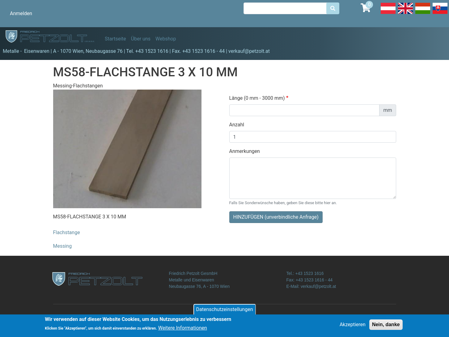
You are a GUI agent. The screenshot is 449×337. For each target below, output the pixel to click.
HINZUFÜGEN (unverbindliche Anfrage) (276, 217)
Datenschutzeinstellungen (224, 311)
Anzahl (236, 125)
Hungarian (422, 13)
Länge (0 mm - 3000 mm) (257, 98)
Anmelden (21, 13)
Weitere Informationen (182, 330)
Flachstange (66, 232)
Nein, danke (386, 326)
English (405, 13)
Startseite (115, 39)
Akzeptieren (353, 326)
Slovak (440, 13)
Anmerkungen (244, 151)
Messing (62, 246)
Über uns (140, 39)
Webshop (165, 39)
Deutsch (388, 13)
